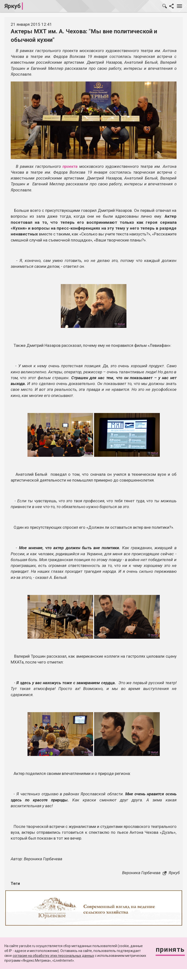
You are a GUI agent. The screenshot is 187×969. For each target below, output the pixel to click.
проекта (70, 166)
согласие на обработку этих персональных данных (53, 956)
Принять (170, 949)
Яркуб (12, 6)
